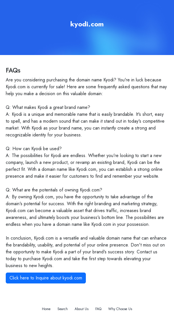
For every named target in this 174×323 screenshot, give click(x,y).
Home (46, 309)
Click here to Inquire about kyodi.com (45, 278)
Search (62, 309)
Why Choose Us (120, 309)
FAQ (98, 309)
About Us (81, 309)
